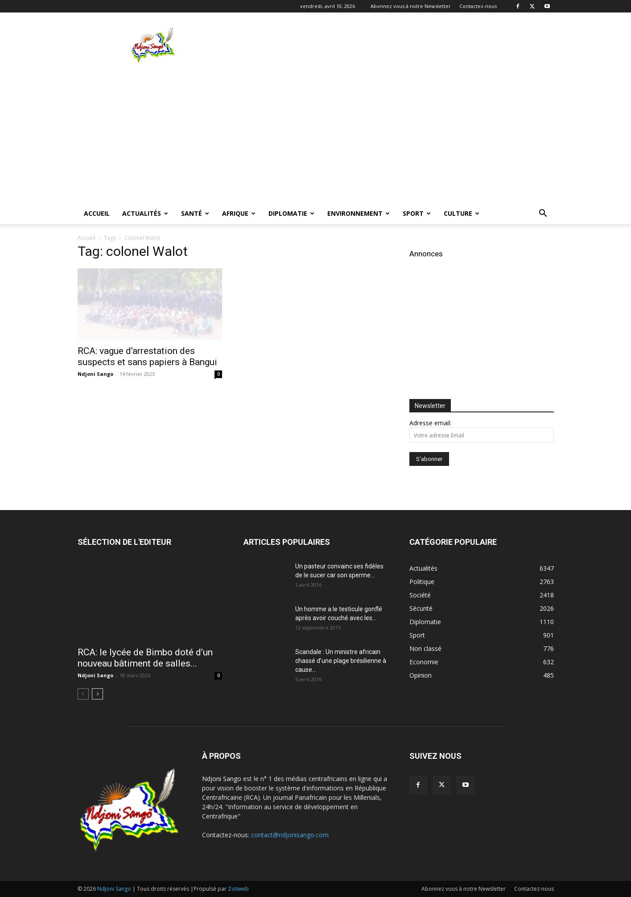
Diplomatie (291, 213)
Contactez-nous (478, 6)
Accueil (97, 213)
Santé (195, 213)
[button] (543, 214)
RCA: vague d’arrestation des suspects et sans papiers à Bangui (147, 356)
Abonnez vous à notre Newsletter (411, 6)
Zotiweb (238, 889)
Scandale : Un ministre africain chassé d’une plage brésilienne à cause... (340, 660)
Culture (461, 213)
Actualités (145, 213)
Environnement (358, 213)
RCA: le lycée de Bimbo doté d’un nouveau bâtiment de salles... (145, 658)
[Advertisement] (391, 45)
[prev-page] (83, 693)
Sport (417, 213)
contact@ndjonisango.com (290, 835)
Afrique (239, 213)
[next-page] (97, 693)
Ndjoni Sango (95, 373)
